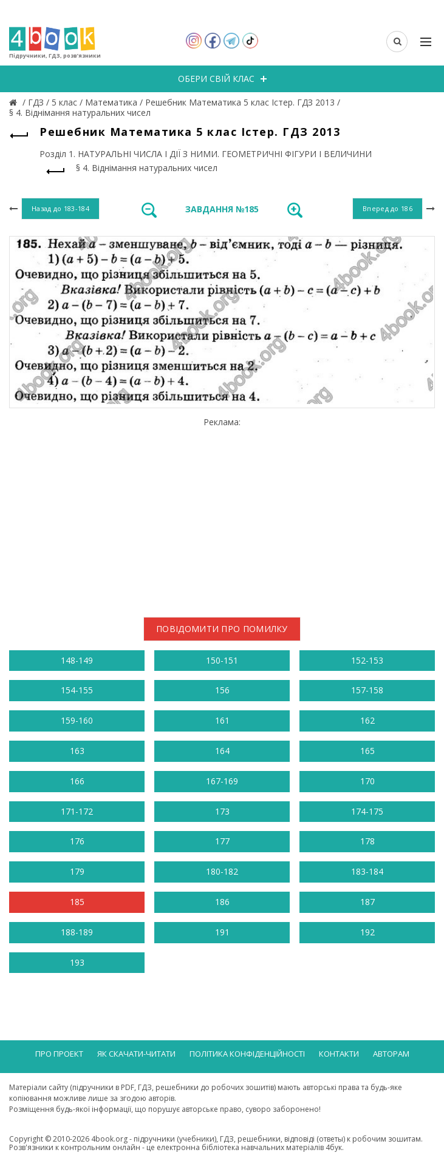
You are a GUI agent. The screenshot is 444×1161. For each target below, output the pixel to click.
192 (367, 932)
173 (222, 811)
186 (222, 901)
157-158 (367, 690)
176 (77, 841)
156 (222, 690)
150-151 (222, 660)
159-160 (77, 720)
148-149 (77, 660)
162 (367, 720)
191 (222, 932)
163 (77, 750)
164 (222, 750)
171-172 (77, 811)
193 (77, 962)
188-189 (77, 932)
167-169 (222, 781)
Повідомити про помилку (222, 628)
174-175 (367, 811)
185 (77, 901)
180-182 (222, 871)
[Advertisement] (222, 512)
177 (222, 841)
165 (367, 750)
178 (367, 841)
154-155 (77, 690)
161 (222, 720)
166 (77, 781)
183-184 (367, 871)
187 (367, 901)
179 (77, 871)
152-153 (367, 660)
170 (367, 781)
